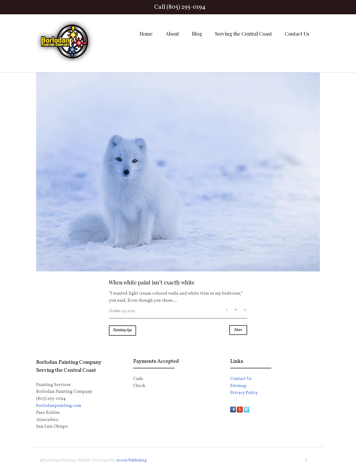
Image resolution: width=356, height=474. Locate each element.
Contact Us (297, 33)
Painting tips (122, 330)
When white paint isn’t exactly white (151, 282)
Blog (197, 33)
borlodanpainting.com (58, 406)
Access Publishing (131, 460)
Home (146, 33)
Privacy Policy (244, 393)
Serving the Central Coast (243, 33)
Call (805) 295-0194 (180, 7)
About (172, 33)
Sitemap (238, 386)
